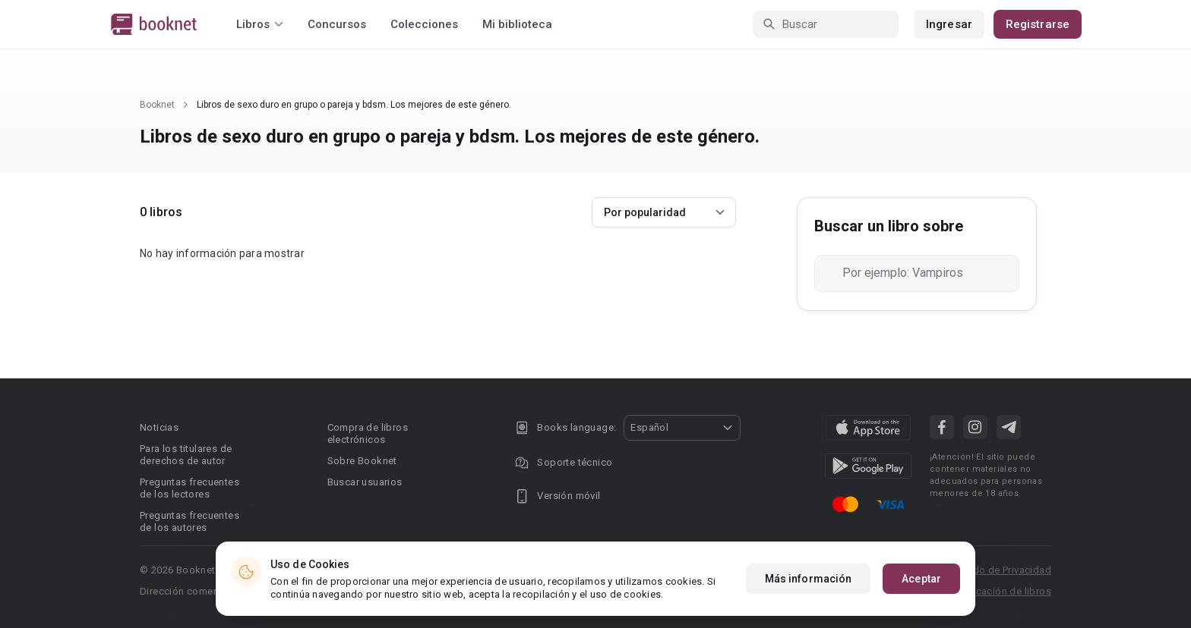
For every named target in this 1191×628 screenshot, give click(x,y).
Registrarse (1037, 24)
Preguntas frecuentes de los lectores (189, 488)
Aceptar (921, 579)
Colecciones (424, 24)
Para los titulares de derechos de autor (186, 454)
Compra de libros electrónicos (367, 433)
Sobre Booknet (362, 460)
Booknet (157, 104)
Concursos (337, 24)
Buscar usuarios (365, 482)
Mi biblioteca (517, 24)
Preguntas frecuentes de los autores (189, 521)
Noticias (159, 427)
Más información (808, 579)
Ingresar (949, 24)
